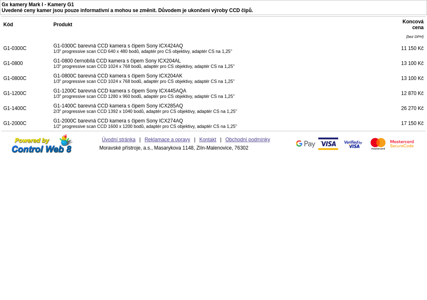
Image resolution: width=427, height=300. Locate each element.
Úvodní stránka (119, 139)
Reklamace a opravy (167, 139)
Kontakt (207, 139)
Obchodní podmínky (247, 139)
